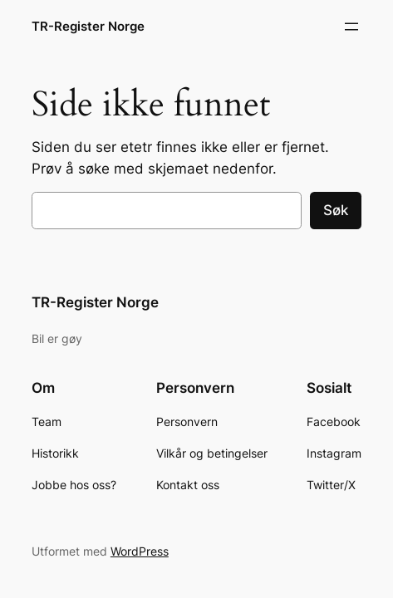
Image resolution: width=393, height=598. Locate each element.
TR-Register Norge (88, 26)
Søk (335, 210)
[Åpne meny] (351, 27)
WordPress (140, 551)
